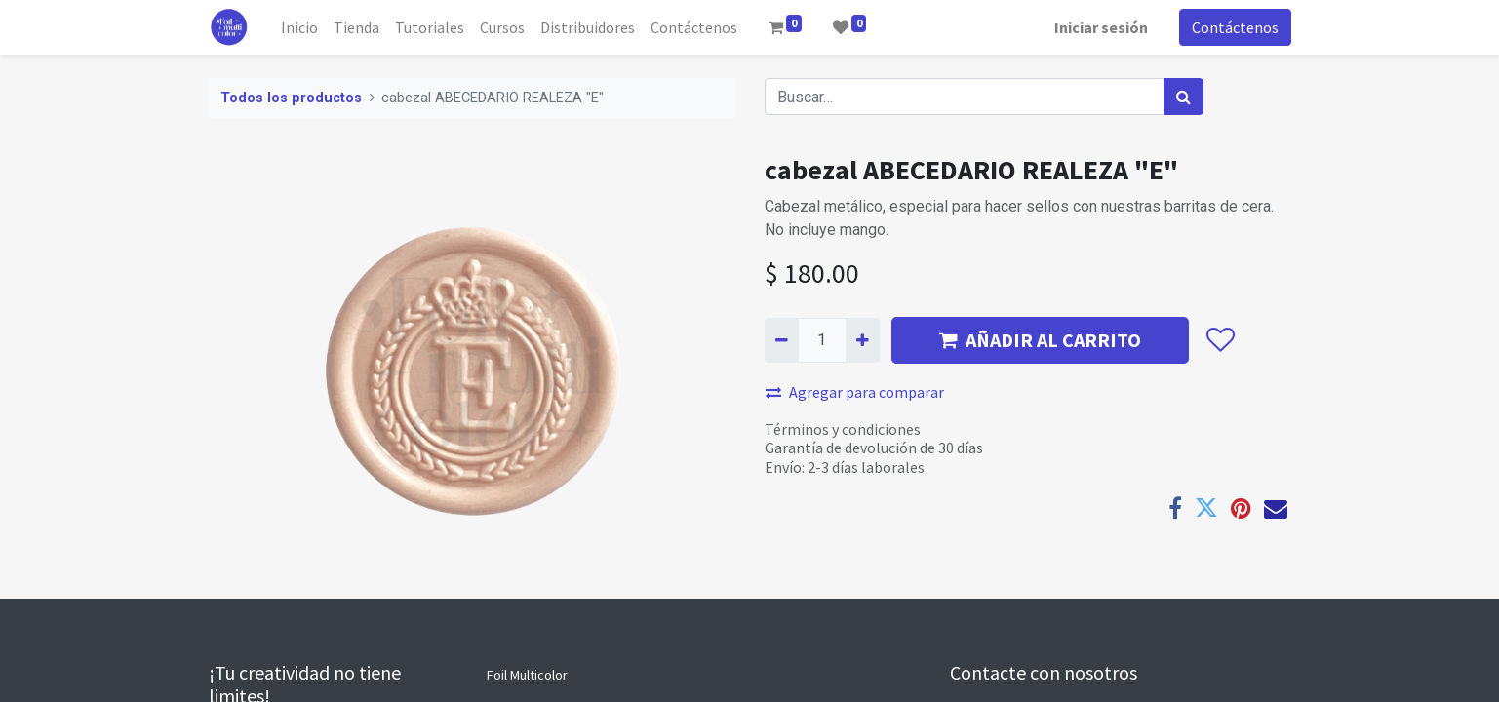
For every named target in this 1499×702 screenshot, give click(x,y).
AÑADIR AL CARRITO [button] (1040, 340)
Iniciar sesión (1101, 27)
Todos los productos (291, 98)
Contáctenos (1235, 27)
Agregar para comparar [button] (855, 392)
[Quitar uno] (782, 340)
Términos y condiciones (843, 429)
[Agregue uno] (863, 340)
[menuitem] (299, 27)
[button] (1221, 340)
